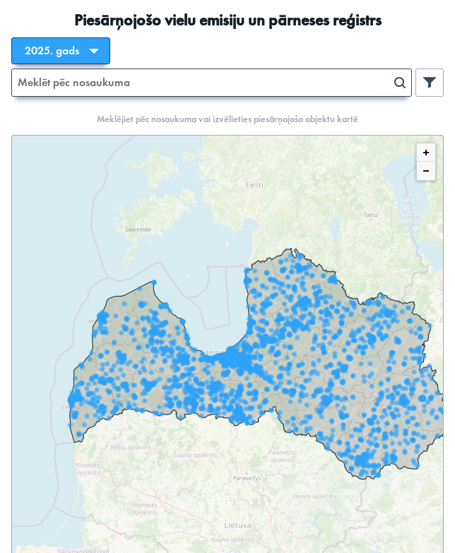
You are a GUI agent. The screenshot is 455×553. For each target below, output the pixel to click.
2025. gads (52, 51)
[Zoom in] (426, 152)
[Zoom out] (426, 171)
